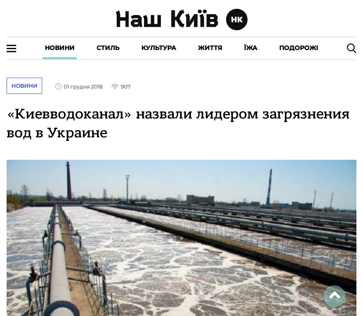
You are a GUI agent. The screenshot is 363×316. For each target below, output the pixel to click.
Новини (60, 48)
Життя (210, 48)
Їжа (250, 48)
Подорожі (298, 48)
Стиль (108, 48)
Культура (158, 48)
